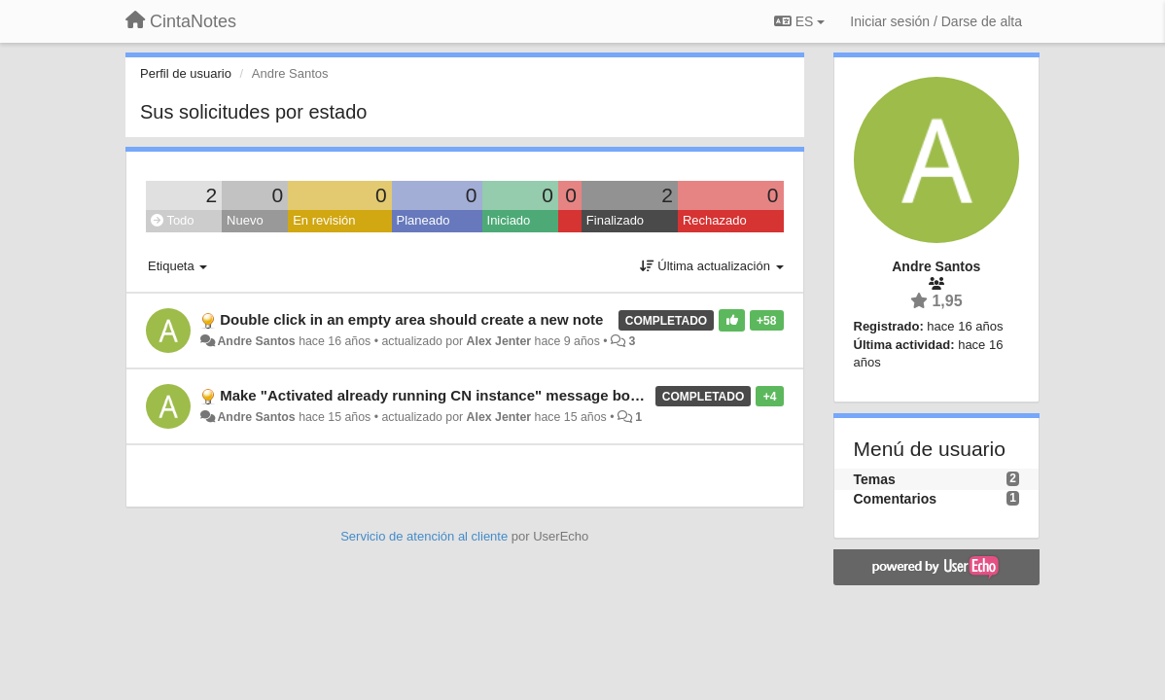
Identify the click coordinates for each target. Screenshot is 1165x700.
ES (799, 21)
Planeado (423, 220)
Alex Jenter (499, 341)
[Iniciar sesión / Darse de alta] (936, 21)
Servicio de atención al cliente (426, 536)
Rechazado (715, 220)
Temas (875, 479)
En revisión (324, 220)
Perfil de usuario (185, 73)
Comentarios (895, 499)
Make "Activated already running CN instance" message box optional (459, 395)
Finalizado (615, 220)
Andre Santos (256, 341)
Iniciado (509, 220)
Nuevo (245, 220)
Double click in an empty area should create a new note (411, 319)
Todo (172, 220)
